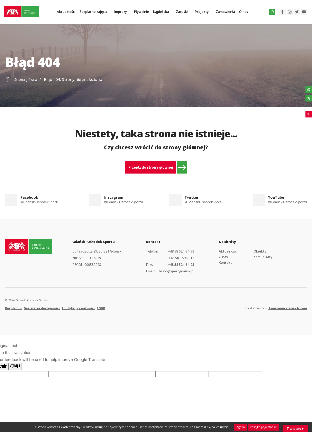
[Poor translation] (14, 366)
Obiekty (260, 251)
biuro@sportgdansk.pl (176, 271)
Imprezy (123, 13)
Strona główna (28, 79)
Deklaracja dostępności (42, 308)
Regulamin (13, 308)
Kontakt (225, 262)
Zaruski (185, 13)
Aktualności (69, 13)
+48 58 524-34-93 (181, 264)
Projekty (205, 13)
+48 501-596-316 (181, 258)
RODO (101, 308)
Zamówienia (228, 13)
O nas (246, 13)
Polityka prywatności (78, 308)
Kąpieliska (164, 13)
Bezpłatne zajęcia (96, 13)
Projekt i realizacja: (275, 308)
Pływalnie (144, 13)
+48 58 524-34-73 (181, 251)
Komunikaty (263, 257)
